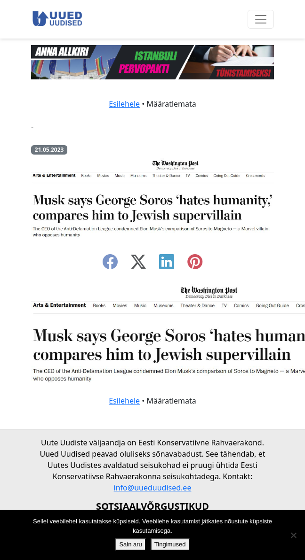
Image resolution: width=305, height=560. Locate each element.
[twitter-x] (138, 264)
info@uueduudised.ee (153, 487)
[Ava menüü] (261, 19)
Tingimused (170, 544)
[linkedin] (166, 264)
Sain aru (130, 544)
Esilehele (124, 104)
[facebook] (110, 264)
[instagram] (195, 264)
